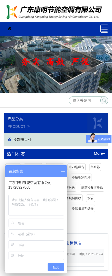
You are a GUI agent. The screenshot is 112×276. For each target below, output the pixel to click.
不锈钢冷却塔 (81, 177)
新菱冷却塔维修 (92, 188)
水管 (90, 198)
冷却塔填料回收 (70, 198)
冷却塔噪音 (76, 167)
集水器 (95, 167)
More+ (99, 153)
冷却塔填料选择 (83, 208)
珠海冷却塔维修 (55, 12)
